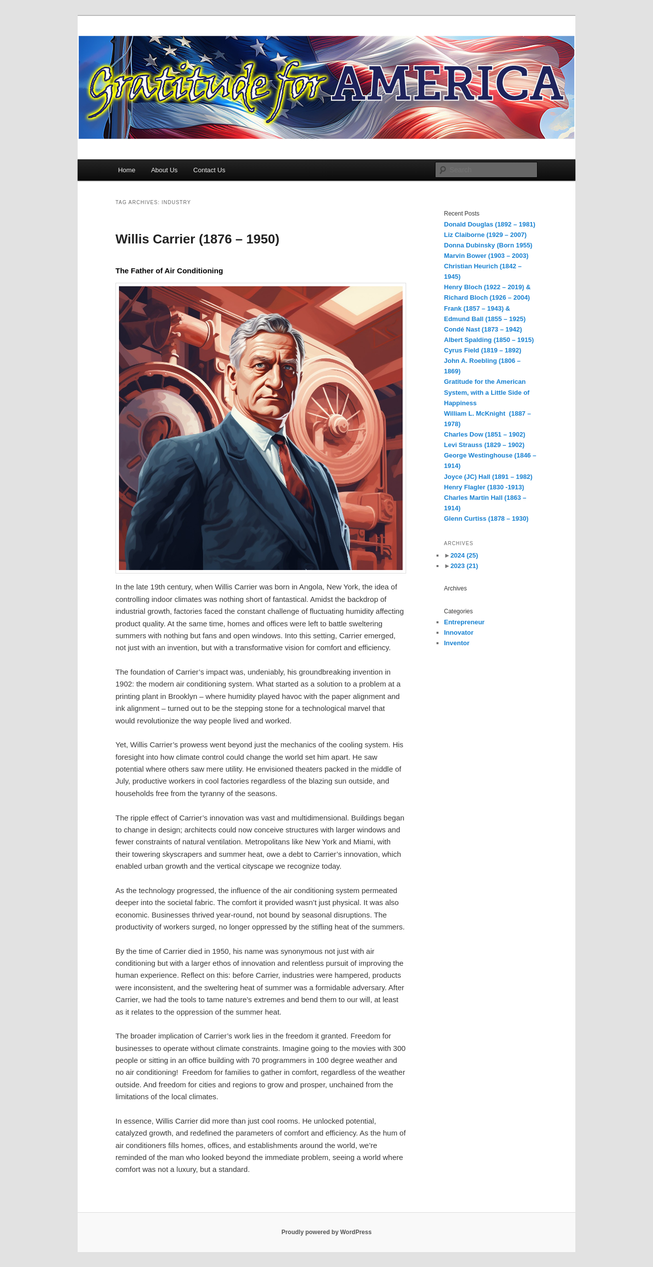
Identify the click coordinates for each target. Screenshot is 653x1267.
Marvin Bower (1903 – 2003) (486, 255)
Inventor (456, 643)
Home (126, 170)
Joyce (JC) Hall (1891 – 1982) (488, 476)
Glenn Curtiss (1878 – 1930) (486, 518)
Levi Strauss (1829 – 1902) (484, 445)
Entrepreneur (464, 622)
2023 (464, 566)
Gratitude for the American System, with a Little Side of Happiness (487, 392)
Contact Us (209, 170)
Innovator (458, 632)
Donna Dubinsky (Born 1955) (488, 245)
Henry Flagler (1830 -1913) (484, 487)
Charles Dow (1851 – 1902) (484, 434)
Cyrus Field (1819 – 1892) (482, 350)
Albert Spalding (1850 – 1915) (489, 340)
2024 (464, 555)
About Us (164, 170)
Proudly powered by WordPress (326, 1232)
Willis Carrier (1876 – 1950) (197, 238)
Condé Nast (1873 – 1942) (483, 329)
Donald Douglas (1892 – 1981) (490, 224)
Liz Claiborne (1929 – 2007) (485, 234)
